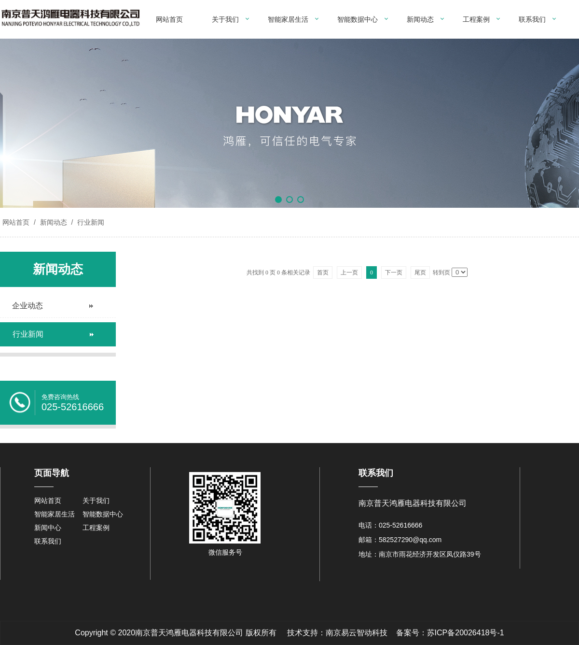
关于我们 (225, 19)
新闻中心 (47, 527)
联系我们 (532, 19)
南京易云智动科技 (356, 633)
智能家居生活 (288, 19)
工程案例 (476, 19)
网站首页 (169, 19)
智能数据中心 (357, 19)
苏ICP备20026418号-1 (465, 633)
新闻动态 (420, 19)
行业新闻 (89, 222)
